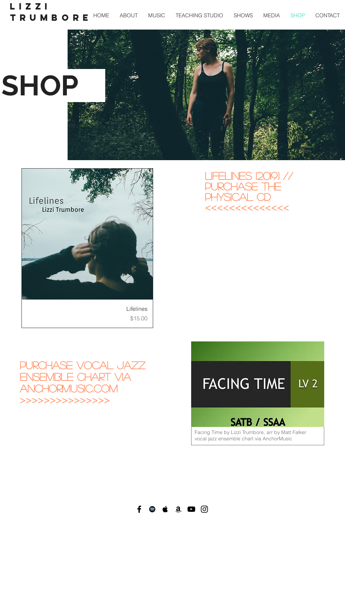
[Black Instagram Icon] (204, 509)
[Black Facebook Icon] (139, 509)
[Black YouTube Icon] (191, 509)
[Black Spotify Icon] (152, 509)
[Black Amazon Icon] (178, 509)
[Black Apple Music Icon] (165, 509)
